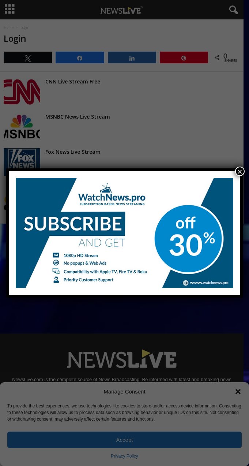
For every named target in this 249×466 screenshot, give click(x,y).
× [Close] (239, 171)
